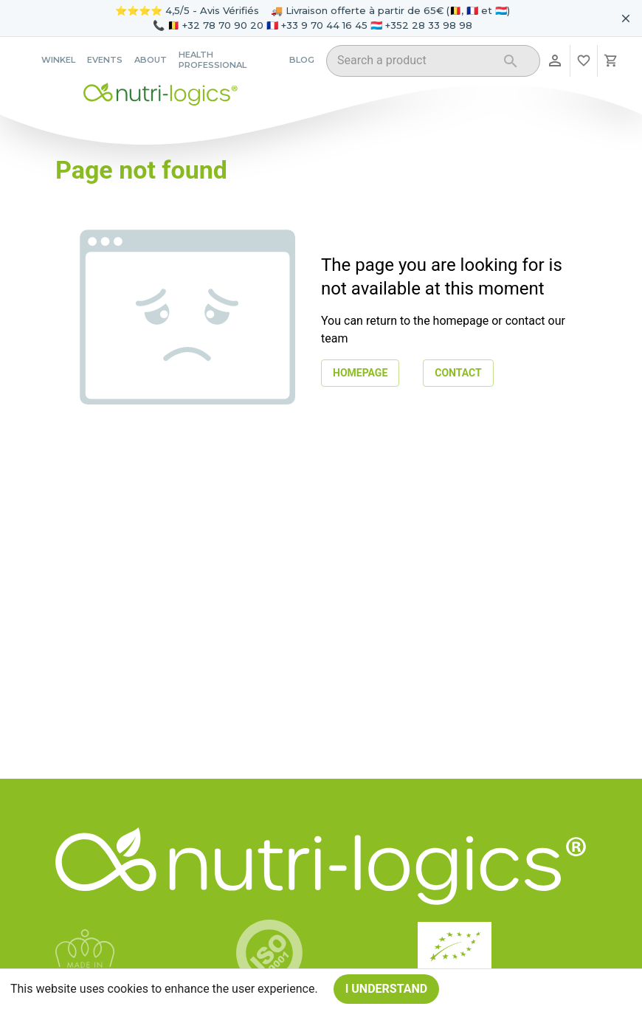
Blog (301, 60)
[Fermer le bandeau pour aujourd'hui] (625, 18)
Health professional (212, 59)
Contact (458, 373)
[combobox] (414, 63)
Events (104, 60)
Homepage (360, 373)
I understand (387, 989)
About (150, 60)
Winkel (58, 60)
